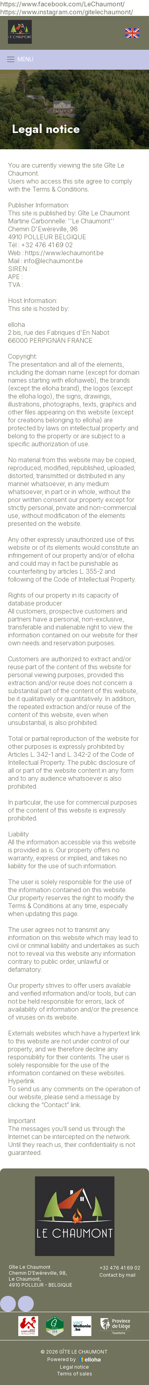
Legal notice (74, 1367)
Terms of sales (74, 1374)
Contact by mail (112, 1274)
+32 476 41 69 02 (115, 1267)
